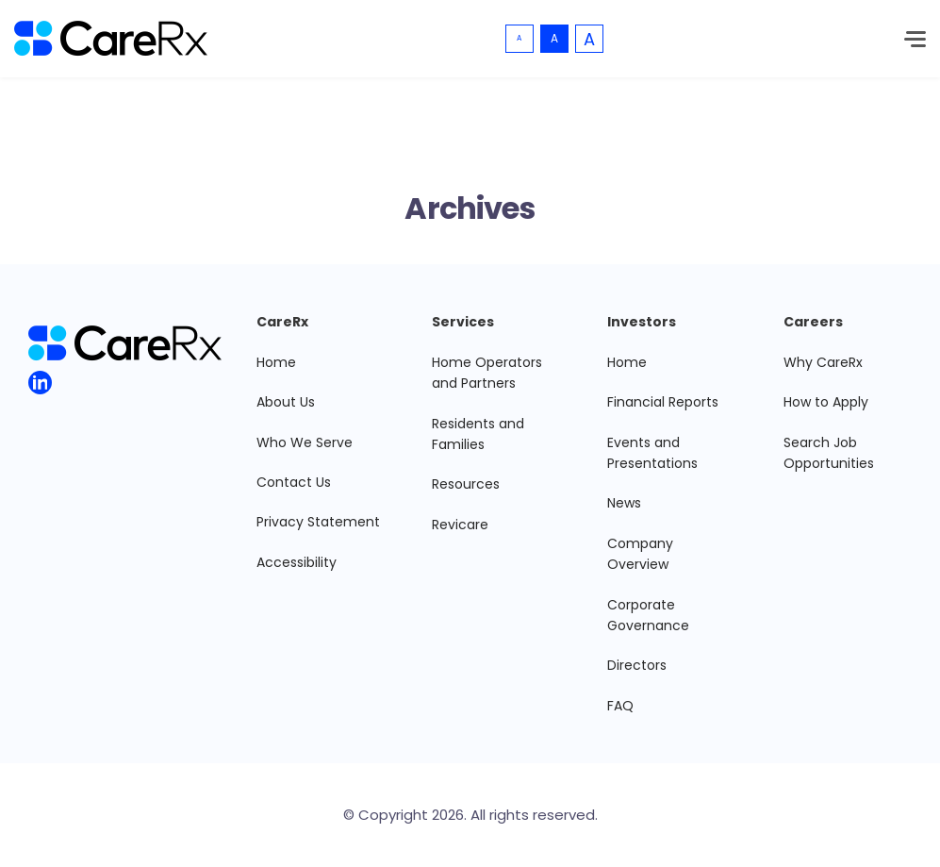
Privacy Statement (318, 521)
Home (276, 362)
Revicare (460, 524)
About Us (285, 401)
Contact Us (293, 482)
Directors (637, 665)
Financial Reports (662, 401)
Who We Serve (304, 442)
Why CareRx (823, 362)
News (624, 502)
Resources (466, 484)
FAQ (620, 705)
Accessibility (296, 562)
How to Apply (825, 401)
